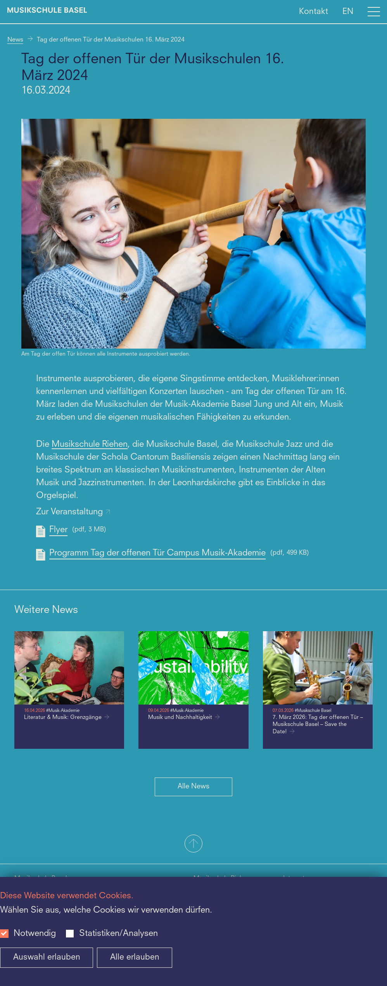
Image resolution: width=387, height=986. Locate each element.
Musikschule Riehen (90, 444)
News (15, 40)
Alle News (193, 786)
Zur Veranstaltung (73, 512)
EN (347, 11)
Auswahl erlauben (46, 957)
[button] (193, 844)
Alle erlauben (134, 957)
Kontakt (313, 11)
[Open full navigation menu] (374, 11)
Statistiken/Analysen (118, 933)
